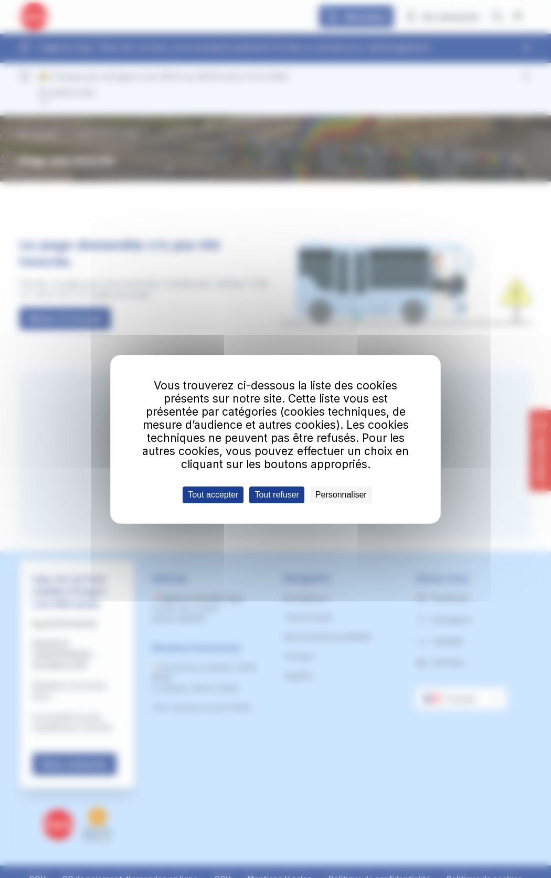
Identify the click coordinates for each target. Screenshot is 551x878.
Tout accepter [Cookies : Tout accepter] (213, 494)
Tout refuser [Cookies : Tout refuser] (277, 494)
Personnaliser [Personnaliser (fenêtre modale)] (341, 494)
